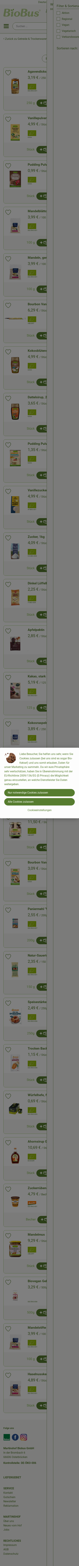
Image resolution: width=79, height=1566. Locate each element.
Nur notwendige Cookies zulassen (28, 792)
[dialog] (39, 783)
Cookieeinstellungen (40, 810)
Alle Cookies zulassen (21, 801)
